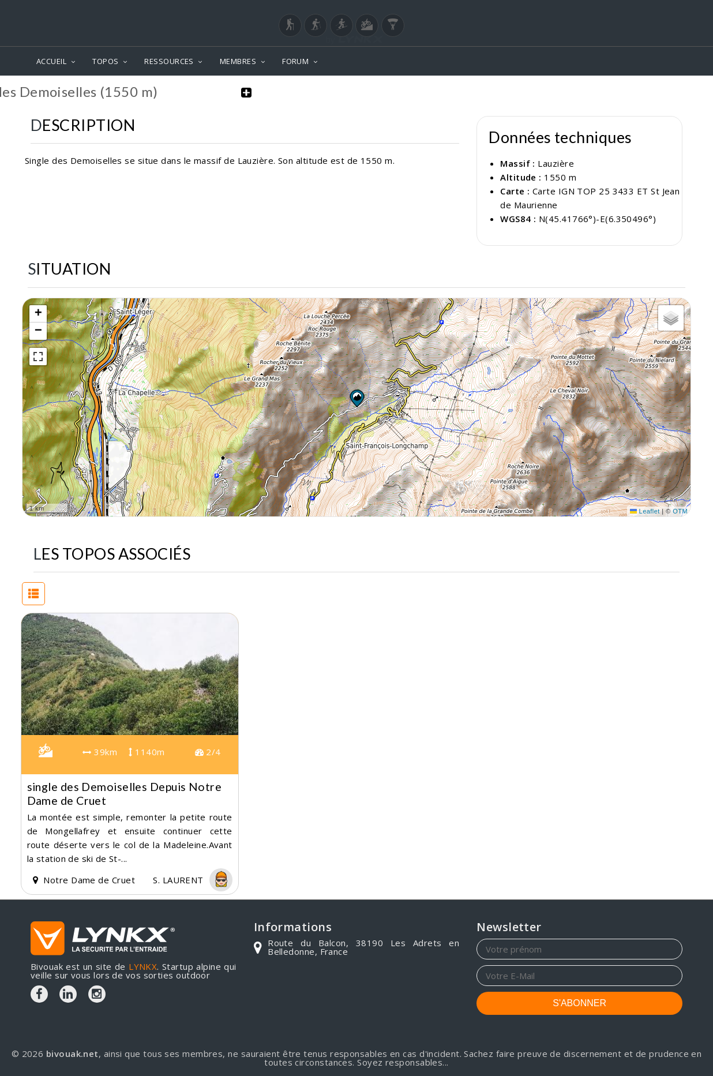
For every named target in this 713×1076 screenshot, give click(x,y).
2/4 (208, 752)
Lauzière (556, 163)
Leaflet (645, 511)
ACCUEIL (51, 61)
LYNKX (143, 966)
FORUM (295, 61)
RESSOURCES (169, 61)
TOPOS (105, 61)
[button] (356, 397)
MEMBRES (238, 61)
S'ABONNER (579, 1002)
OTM (680, 511)
